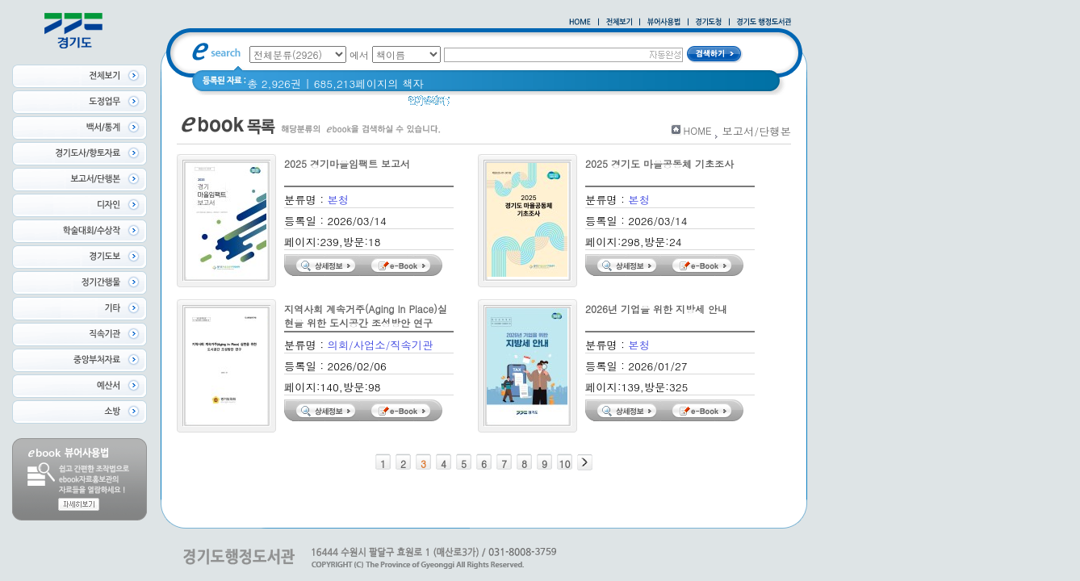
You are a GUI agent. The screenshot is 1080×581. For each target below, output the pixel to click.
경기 (471, 104)
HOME (698, 130)
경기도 (510, 104)
